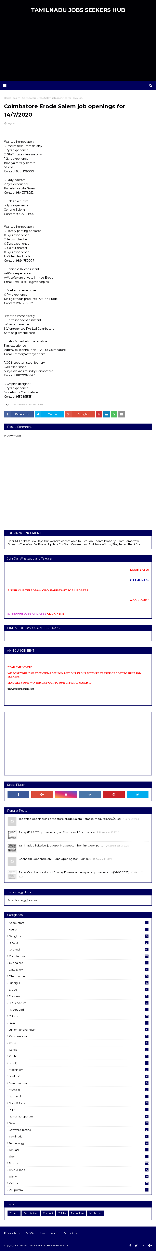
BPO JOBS (78, 942)
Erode (32, 404)
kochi (78, 1056)
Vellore (78, 1183)
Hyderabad (78, 1009)
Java (78, 1023)
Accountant (78, 922)
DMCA (30, 1233)
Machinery (78, 1069)
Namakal (78, 1096)
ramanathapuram (78, 1116)
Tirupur (78, 1163)
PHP (78, 1109)
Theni (78, 1156)
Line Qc (78, 1063)
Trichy (78, 1176)
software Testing (78, 1129)
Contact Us (70, 1233)
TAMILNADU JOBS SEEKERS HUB (78, 10)
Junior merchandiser (78, 1029)
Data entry (78, 969)
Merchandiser (78, 1083)
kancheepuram (78, 1036)
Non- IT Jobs (78, 1103)
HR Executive (78, 1003)
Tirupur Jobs (78, 1169)
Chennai (78, 949)
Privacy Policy (12, 1233)
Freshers (78, 996)
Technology (78, 1143)
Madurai (78, 1076)
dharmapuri (78, 976)
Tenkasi (78, 1149)
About (54, 1233)
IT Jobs (78, 1016)
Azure (78, 929)
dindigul (78, 982)
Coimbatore (20, 404)
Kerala (78, 1049)
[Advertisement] (78, 48)
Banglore (78, 936)
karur (78, 1043)
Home (42, 1233)
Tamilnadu (78, 1136)
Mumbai (78, 1089)
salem (41, 404)
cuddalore (78, 962)
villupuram (78, 1190)
